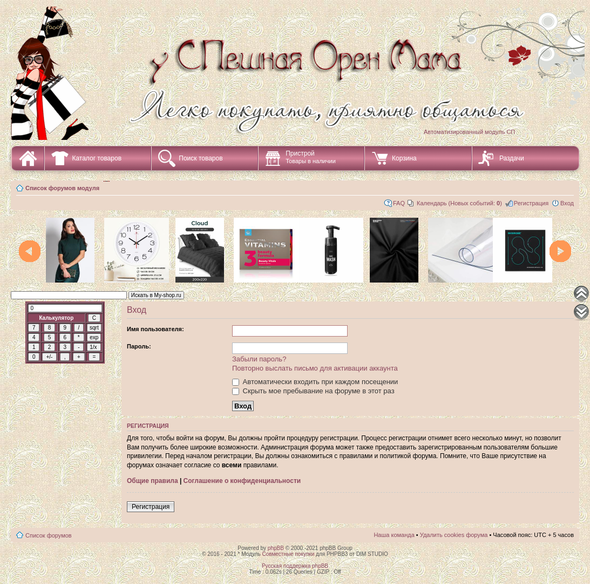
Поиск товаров (200, 158)
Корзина (404, 158)
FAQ (399, 203)
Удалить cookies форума (454, 535)
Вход (567, 203)
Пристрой (311, 157)
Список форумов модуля (62, 188)
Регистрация (531, 203)
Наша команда (394, 535)
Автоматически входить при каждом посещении (315, 382)
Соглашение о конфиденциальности (242, 481)
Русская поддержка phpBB (295, 566)
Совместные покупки (288, 554)
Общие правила (152, 481)
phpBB (276, 548)
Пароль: (139, 346)
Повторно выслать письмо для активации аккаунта (315, 368)
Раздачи (511, 158)
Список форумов (48, 535)
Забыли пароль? (259, 359)
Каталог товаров (96, 158)
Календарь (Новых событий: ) (459, 203)
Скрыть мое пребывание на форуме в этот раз (313, 391)
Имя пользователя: (155, 329)
